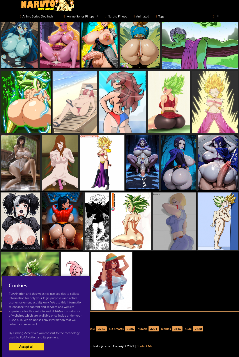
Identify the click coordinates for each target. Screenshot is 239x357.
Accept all (26, 346)
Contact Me (144, 346)
